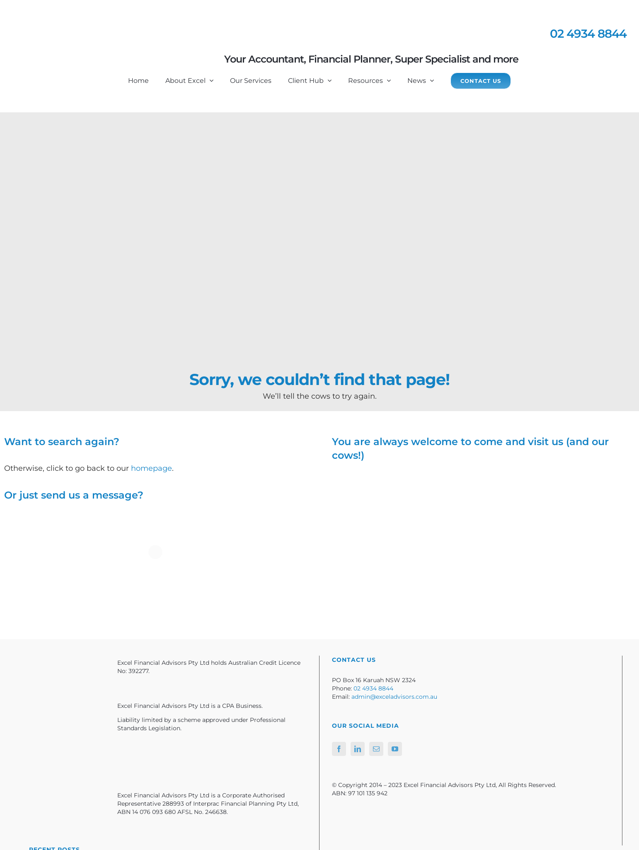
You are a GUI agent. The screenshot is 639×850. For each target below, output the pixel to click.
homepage (151, 468)
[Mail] (376, 749)
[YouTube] (395, 749)
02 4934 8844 (588, 34)
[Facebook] (339, 749)
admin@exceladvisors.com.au (394, 696)
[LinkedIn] (358, 749)
